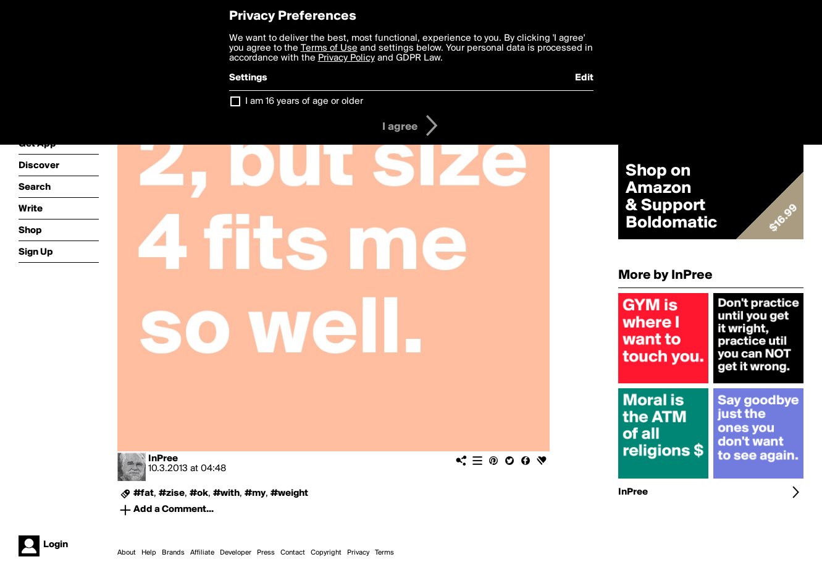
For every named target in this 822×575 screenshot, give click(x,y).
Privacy (358, 552)
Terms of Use (329, 48)
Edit (584, 78)
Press (266, 552)
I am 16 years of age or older (304, 101)
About (126, 552)
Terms (384, 552)
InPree (163, 459)
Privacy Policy (346, 58)
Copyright (326, 552)
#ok (199, 493)
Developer (235, 552)
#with (226, 493)
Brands (173, 552)
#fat (143, 493)
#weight (289, 493)
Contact (292, 552)
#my (255, 493)
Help (148, 552)
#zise (172, 493)
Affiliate (202, 552)
